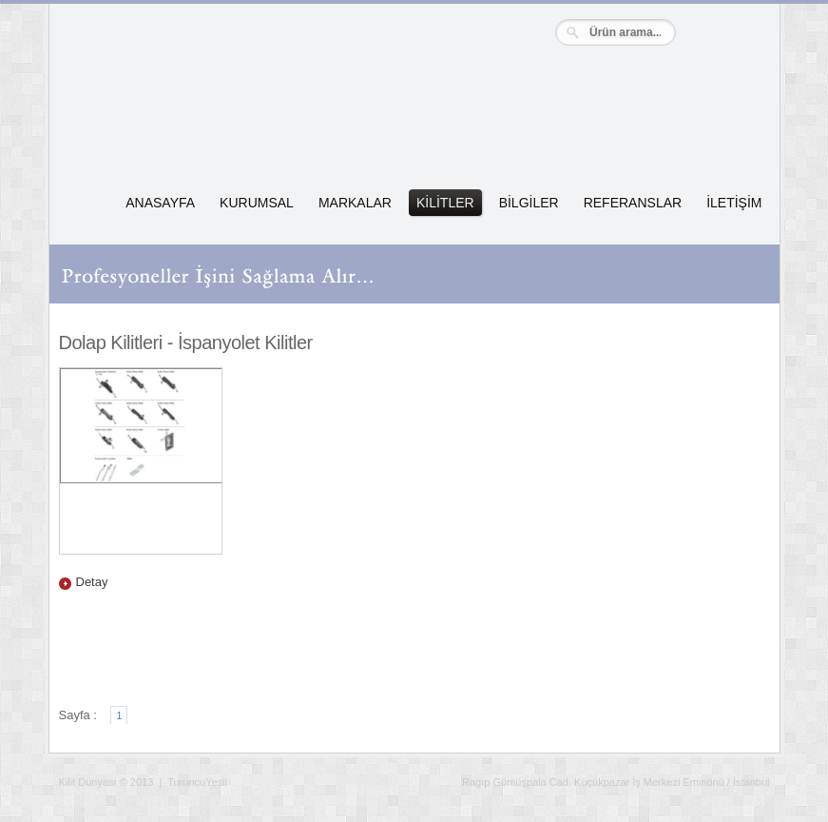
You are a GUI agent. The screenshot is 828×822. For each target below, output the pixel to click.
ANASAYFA (160, 202)
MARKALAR (355, 202)
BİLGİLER (529, 202)
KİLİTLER (445, 202)
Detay (92, 582)
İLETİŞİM (733, 202)
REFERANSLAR (633, 202)
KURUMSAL (257, 202)
